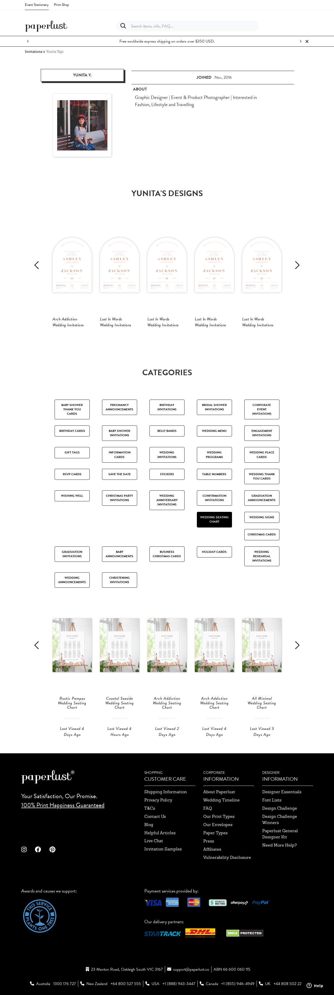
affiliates (212, 849)
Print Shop (61, 4)
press (208, 841)
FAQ (207, 808)
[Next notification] (300, 41)
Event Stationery (37, 4)
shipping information (165, 792)
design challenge (279, 808)
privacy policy (158, 800)
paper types (215, 833)
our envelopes (217, 824)
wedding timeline (221, 800)
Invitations (33, 51)
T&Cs (149, 808)
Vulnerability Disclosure (227, 857)
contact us (155, 816)
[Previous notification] (28, 41)
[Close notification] (307, 41)
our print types (219, 816)
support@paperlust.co (191, 969)
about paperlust (219, 792)
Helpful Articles (160, 833)
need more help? (279, 845)
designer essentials (281, 792)
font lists (271, 800)
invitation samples (163, 849)
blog (148, 824)
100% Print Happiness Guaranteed (63, 805)
